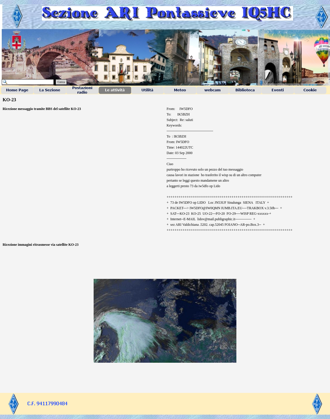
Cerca (61, 82)
